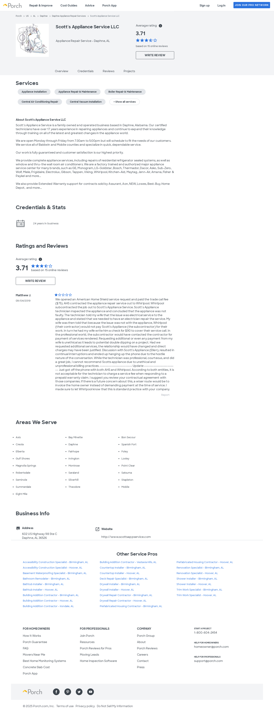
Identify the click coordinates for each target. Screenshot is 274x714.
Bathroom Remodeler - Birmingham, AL (46, 578)
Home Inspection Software (98, 661)
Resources (87, 642)
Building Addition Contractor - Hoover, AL (48, 600)
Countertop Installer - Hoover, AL (120, 573)
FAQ (25, 648)
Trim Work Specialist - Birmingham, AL (199, 589)
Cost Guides (68, 5)
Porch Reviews (147, 648)
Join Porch (87, 636)
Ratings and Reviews (42, 246)
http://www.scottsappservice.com (126, 537)
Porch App (109, 5)
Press (140, 667)
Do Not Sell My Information (115, 706)
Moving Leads (89, 654)
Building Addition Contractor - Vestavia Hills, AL (128, 562)
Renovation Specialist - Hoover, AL (197, 573)
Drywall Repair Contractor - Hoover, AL (123, 600)
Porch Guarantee (35, 642)
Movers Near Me (34, 654)
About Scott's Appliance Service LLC (41, 119)
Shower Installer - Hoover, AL (194, 584)
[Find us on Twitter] (79, 691)
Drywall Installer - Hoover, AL (117, 589)
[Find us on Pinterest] (67, 691)
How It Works (32, 636)
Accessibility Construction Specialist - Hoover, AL (52, 567)
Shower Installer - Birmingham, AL (197, 578)
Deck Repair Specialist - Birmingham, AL (124, 578)
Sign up (205, 5)
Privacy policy (85, 706)
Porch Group (146, 636)
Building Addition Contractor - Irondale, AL (48, 606)
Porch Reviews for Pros (95, 648)
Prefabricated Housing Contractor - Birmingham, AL (131, 606)
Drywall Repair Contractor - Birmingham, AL (126, 595)
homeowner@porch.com (211, 647)
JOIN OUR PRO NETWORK (252, 5)
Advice (89, 5)
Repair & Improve (41, 5)
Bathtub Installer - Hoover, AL (40, 589)
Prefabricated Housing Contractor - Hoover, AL (205, 562)
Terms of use (65, 706)
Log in (222, 5)
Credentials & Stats (41, 207)
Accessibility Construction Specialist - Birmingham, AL (55, 562)
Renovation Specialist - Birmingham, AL (200, 567)
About (141, 642)
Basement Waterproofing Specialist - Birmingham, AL (55, 573)
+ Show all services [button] (125, 101)
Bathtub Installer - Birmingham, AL (43, 584)
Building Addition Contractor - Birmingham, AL (51, 595)
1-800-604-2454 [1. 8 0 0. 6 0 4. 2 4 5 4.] (205, 632)
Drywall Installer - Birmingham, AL (120, 584)
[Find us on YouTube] (90, 691)
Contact (143, 661)
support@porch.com (208, 661)
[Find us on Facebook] (56, 691)
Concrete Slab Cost (36, 667)
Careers (142, 654)
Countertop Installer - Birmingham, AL (122, 567)
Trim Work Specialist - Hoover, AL (196, 595)
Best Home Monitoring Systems (44, 661)
